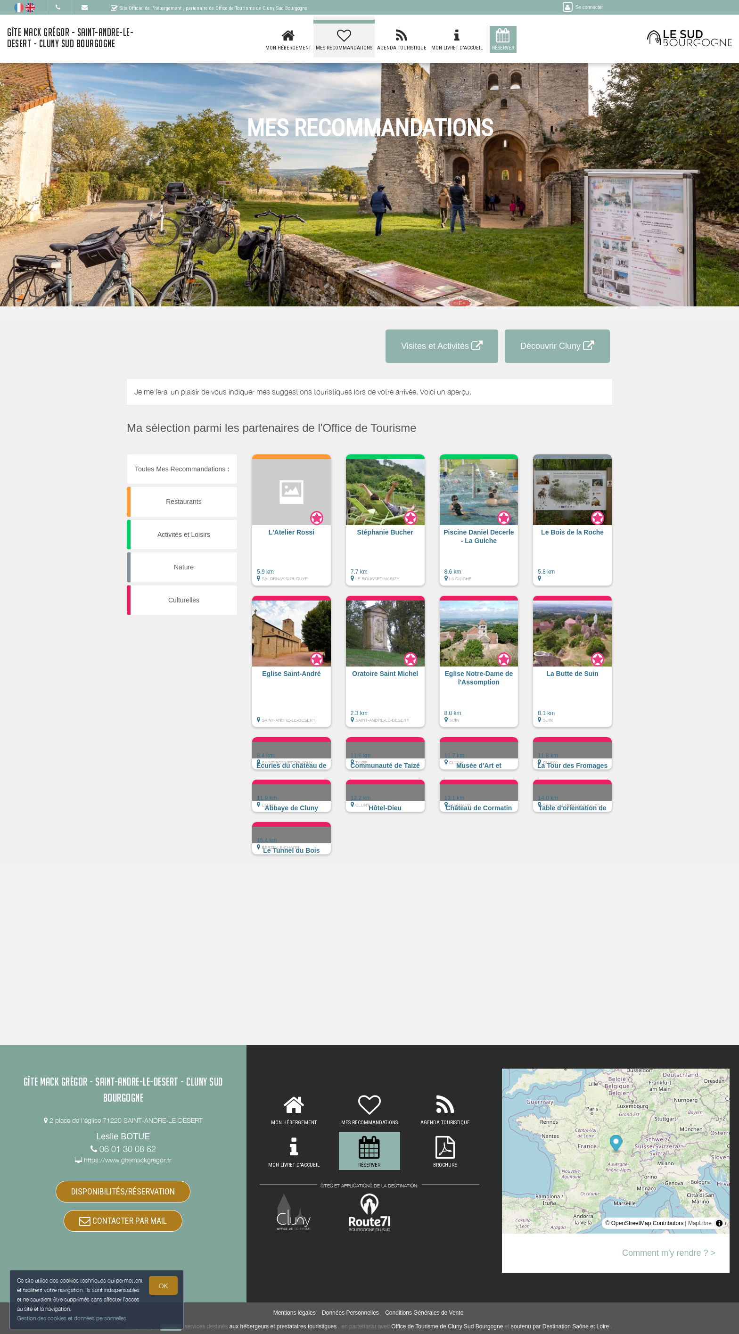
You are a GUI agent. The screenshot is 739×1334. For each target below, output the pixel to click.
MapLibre (700, 1223)
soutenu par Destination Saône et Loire (560, 1326)
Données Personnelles (350, 1312)
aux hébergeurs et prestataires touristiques (283, 1326)
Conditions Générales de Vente (424, 1312)
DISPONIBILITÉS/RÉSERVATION (123, 1191)
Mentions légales (294, 1312)
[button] (291, 524)
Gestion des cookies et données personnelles (71, 1318)
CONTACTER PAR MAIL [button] (123, 1221)
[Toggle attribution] (719, 1223)
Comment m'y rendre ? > (668, 1253)
